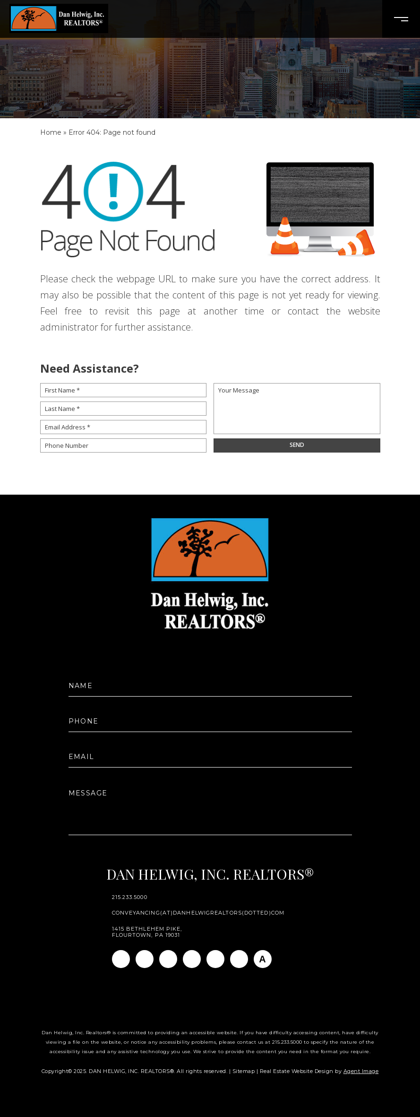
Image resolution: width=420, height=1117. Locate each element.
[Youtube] (215, 959)
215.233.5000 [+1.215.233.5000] (129, 897)
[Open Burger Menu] (401, 19)
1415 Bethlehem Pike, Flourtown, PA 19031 (147, 932)
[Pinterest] (239, 959)
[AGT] (263, 959)
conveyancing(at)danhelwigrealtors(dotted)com (198, 913)
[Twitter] (192, 959)
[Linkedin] (168, 959)
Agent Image (361, 1071)
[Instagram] (145, 959)
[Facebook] (121, 959)
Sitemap (243, 1071)
